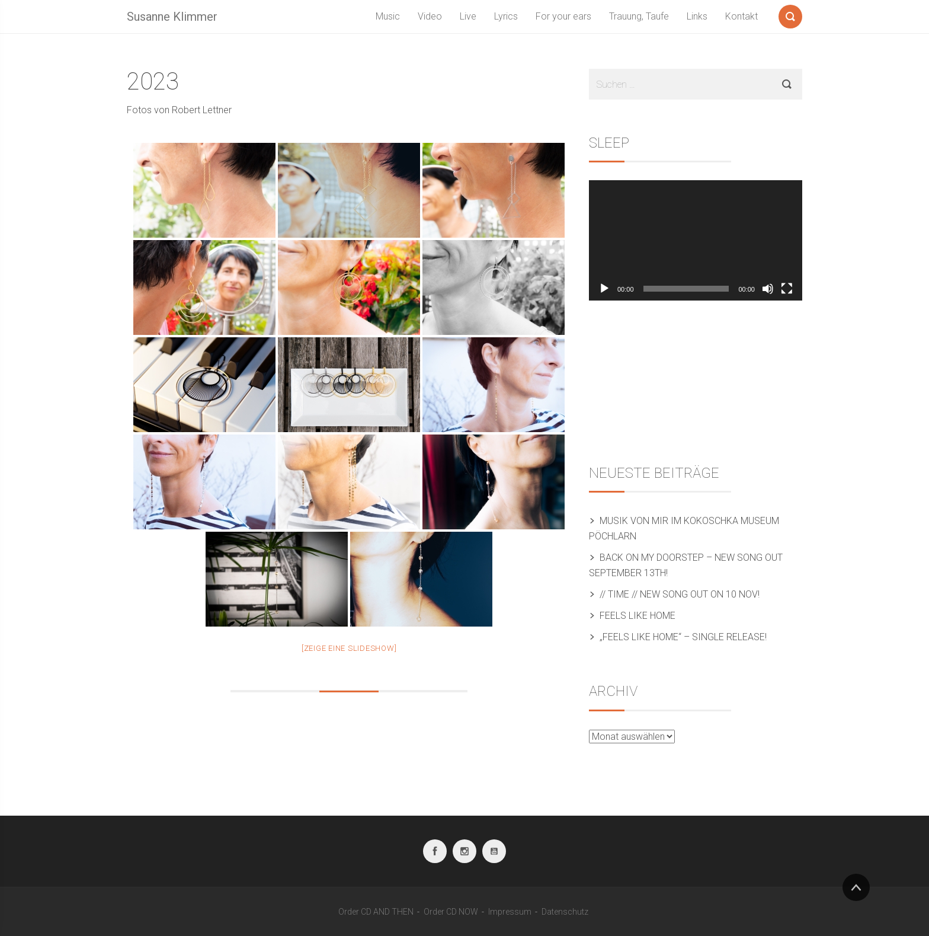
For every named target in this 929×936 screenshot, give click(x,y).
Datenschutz (565, 911)
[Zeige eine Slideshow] (349, 648)
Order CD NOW (451, 911)
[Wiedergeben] (604, 289)
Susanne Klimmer (172, 16)
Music (388, 16)
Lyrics (506, 16)
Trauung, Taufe (639, 16)
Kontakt (741, 16)
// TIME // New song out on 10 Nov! (681, 594)
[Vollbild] (787, 289)
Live (468, 16)
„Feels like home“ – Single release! (683, 637)
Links (697, 16)
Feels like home (637, 615)
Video (430, 16)
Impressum (509, 911)
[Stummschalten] (768, 289)
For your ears (563, 16)
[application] (695, 240)
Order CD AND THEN (376, 911)
